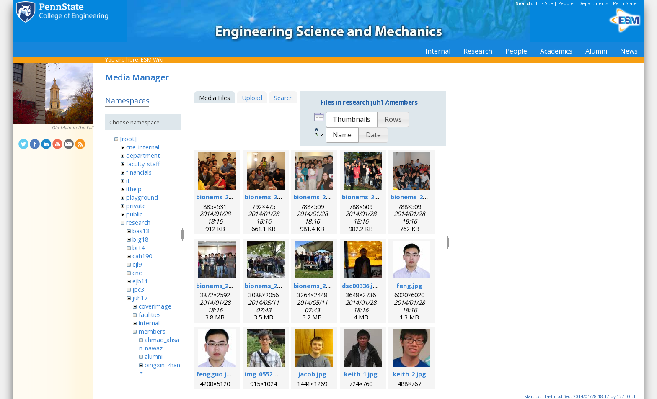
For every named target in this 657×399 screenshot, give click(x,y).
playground (142, 197)
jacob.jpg (312, 374)
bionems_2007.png (272, 197)
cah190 (142, 256)
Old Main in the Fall (72, 128)
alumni (154, 356)
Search (283, 97)
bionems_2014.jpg (320, 285)
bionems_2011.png (418, 197)
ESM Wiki (152, 59)
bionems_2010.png (370, 197)
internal (149, 323)
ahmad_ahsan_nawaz (159, 343)
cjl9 (137, 264)
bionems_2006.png (224, 197)
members (152, 331)
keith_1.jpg (361, 374)
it (128, 180)
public (134, 214)
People (566, 3)
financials (139, 172)
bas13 (140, 231)
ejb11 (140, 281)
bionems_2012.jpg (223, 285)
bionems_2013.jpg (271, 285)
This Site (544, 3)
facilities (150, 314)
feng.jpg (409, 285)
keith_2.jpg (409, 374)
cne (137, 272)
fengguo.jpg (215, 374)
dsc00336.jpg (361, 285)
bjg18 (140, 239)
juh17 (139, 297)
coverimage (155, 306)
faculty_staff (143, 164)
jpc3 (138, 289)
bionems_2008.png (321, 197)
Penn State (625, 3)
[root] (128, 138)
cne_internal (142, 147)
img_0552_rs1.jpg (270, 374)
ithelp (134, 189)
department (143, 155)
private (136, 205)
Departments (593, 3)
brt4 (138, 247)
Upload (252, 97)
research (138, 222)
